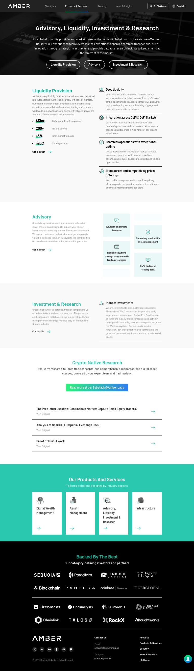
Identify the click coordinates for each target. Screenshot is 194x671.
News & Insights (148, 654)
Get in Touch (38, 151)
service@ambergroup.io (106, 648)
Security (144, 648)
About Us (144, 637)
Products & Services (151, 643)
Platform (145, 660)
